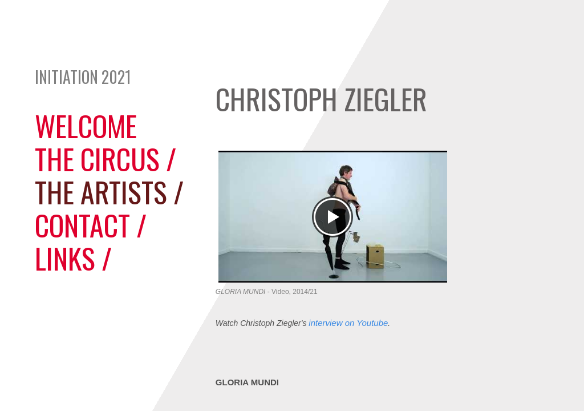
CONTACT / (91, 224)
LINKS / (73, 257)
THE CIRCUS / (105, 158)
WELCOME (86, 125)
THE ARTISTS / (109, 191)
